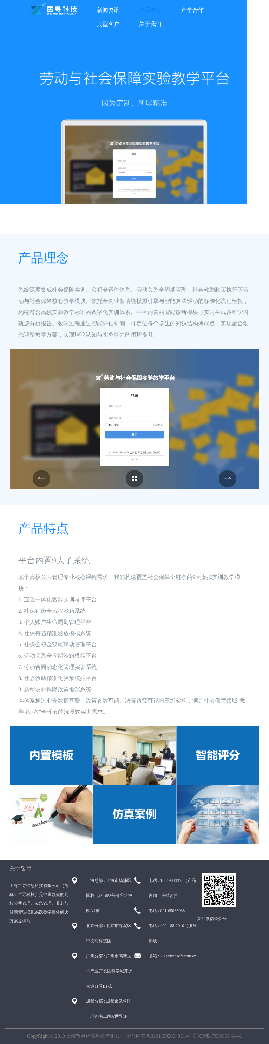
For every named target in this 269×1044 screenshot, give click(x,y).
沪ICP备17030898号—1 (217, 1036)
